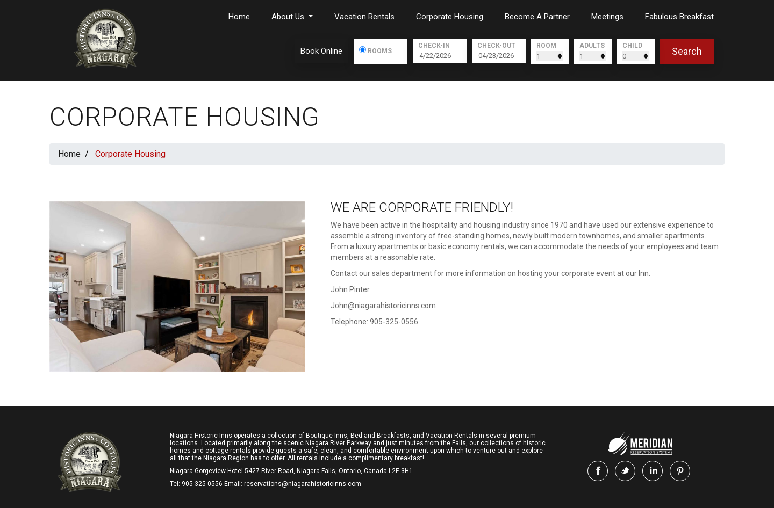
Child (632, 45)
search (687, 51)
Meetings (607, 16)
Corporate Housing (449, 16)
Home (239, 16)
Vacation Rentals (364, 16)
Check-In (434, 45)
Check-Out (496, 45)
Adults (592, 45)
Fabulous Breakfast (679, 16)
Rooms (379, 50)
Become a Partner (537, 16)
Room (546, 45)
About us (288, 16)
